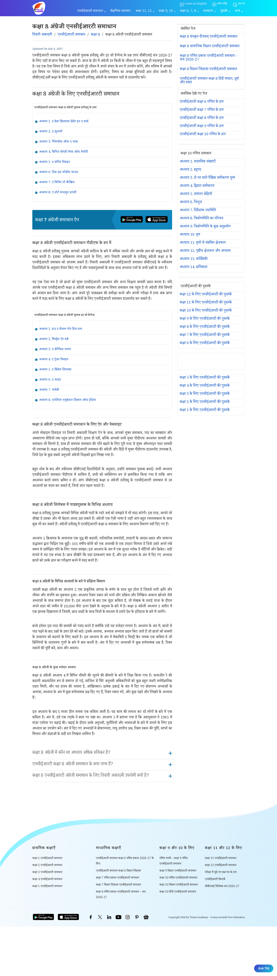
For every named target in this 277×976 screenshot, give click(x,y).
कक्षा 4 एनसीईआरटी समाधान (47, 879)
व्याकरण (208, 11)
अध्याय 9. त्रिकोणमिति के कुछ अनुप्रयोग (205, 227)
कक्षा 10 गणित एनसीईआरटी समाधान (178, 878)
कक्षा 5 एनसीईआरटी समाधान (47, 886)
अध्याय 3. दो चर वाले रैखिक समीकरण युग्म (207, 178)
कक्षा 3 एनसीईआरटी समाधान (47, 872)
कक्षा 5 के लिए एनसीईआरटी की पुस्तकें (205, 378)
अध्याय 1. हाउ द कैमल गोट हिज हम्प (60, 329)
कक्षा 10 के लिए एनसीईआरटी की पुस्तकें (206, 311)
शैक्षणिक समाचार (120, 11)
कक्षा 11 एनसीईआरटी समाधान (220, 858)
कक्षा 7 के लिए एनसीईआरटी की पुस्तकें (205, 335)
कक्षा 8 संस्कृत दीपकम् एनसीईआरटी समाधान (208, 37)
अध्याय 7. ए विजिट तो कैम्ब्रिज (57, 182)
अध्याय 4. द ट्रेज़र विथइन (53, 359)
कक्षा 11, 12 (144, 11)
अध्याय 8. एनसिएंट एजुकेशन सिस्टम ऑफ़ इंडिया (67, 400)
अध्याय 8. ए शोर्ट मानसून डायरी (57, 192)
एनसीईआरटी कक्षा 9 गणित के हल (202, 127)
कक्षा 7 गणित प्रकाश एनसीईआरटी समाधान (117, 878)
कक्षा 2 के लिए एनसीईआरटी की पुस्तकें (205, 402)
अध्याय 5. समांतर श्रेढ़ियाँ (196, 194)
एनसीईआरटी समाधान (90, 11)
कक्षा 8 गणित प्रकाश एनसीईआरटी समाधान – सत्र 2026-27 (208, 58)
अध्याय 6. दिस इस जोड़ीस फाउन (58, 172)
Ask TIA (263, 968)
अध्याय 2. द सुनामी (50, 131)
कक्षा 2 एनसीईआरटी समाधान (47, 865)
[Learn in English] (193, 5)
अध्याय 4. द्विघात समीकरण (197, 186)
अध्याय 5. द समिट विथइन (54, 162)
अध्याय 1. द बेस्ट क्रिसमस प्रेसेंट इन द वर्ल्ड (63, 121)
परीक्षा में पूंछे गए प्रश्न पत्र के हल (221, 872)
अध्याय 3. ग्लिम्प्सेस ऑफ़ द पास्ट (58, 142)
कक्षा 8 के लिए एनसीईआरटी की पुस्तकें (205, 327)
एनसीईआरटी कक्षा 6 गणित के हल (202, 102)
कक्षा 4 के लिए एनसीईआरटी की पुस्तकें (205, 386)
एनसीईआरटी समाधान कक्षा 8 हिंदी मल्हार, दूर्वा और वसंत (209, 81)
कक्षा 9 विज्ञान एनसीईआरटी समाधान (177, 871)
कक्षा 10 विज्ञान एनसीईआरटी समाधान (178, 885)
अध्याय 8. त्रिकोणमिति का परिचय (201, 219)
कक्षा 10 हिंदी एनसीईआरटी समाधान (177, 892)
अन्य (237, 11)
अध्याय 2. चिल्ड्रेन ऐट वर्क (54, 339)
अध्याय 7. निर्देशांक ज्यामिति (198, 211)
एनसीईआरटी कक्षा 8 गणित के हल (202, 118)
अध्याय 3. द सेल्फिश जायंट (55, 349)
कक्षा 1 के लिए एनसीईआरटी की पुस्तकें (205, 410)
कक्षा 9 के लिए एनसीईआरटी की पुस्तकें (205, 319)
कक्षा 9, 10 (166, 11)
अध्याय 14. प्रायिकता (193, 267)
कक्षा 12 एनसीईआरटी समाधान (220, 865)
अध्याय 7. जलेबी (49, 390)
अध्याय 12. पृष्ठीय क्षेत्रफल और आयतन (205, 251)
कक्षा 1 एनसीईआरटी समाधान (47, 858)
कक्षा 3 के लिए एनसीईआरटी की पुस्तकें (205, 394)
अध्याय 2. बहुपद (190, 170)
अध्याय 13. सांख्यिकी (194, 259)
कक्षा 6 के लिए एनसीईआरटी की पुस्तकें (205, 344)
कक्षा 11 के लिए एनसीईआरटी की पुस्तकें (206, 303)
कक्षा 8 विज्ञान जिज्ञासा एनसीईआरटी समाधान (208, 70)
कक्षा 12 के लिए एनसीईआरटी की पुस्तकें (206, 295)
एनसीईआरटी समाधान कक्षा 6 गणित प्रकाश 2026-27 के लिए (125, 861)
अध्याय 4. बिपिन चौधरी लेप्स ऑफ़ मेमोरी (63, 152)
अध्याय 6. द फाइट (50, 380)
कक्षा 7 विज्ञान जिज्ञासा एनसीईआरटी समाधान (118, 885)
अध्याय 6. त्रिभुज (191, 203)
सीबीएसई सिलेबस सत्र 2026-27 (222, 886)
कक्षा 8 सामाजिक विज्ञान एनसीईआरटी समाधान (210, 47)
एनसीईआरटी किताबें (215, 879)
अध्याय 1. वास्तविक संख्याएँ (198, 162)
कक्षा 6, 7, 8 (188, 11)
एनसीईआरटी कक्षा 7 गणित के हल (202, 110)
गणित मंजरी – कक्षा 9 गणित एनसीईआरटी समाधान (173, 861)
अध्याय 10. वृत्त (190, 235)
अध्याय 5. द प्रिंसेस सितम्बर (55, 370)
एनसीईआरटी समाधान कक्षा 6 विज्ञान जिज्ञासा (118, 871)
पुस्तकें (224, 11)
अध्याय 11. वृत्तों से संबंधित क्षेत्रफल (203, 243)
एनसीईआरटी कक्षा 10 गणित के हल (203, 135)
